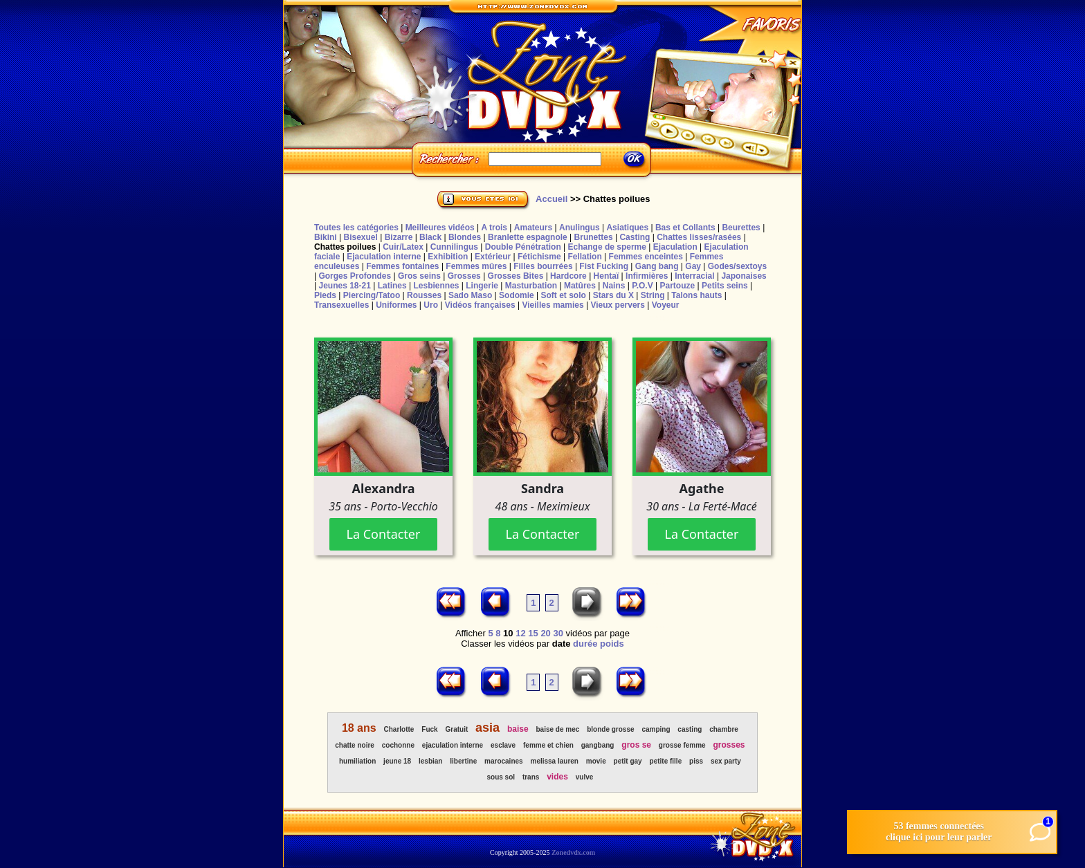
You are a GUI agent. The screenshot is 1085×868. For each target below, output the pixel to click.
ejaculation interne (452, 745)
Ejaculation (675, 247)
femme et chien (548, 745)
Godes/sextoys (737, 266)
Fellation (584, 256)
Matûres (580, 285)
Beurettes (741, 227)
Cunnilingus (454, 247)
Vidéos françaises (480, 305)
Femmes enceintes (646, 256)
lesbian (430, 761)
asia (487, 728)
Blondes (464, 237)
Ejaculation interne (384, 256)
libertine (463, 761)
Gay (693, 266)
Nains (614, 285)
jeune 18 (397, 761)
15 (533, 633)
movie (596, 761)
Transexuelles (341, 305)
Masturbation (531, 285)
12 (520, 633)
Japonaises (743, 276)
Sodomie (516, 295)
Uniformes (396, 305)
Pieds (325, 295)
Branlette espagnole (527, 237)
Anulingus (579, 227)
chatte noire (354, 745)
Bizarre (399, 237)
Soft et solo (563, 295)
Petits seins (725, 285)
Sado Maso (470, 295)
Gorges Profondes (354, 276)
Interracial (694, 276)
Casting (634, 237)
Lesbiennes (436, 285)
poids (612, 643)
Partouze (677, 285)
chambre (723, 729)
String (653, 295)
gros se (636, 745)
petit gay (628, 761)
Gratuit (456, 729)
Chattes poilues (345, 247)
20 (545, 633)
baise (518, 729)
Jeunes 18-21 (344, 285)
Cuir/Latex (403, 247)
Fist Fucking (603, 266)
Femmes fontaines (402, 266)
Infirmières (647, 276)
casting (689, 729)
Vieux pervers (617, 305)
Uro (430, 305)
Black (430, 237)
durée (585, 643)
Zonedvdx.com (573, 852)
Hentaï (606, 276)
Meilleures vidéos (440, 227)
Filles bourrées (542, 266)
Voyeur (666, 305)
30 (558, 633)
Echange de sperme (607, 247)
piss (696, 761)
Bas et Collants (685, 227)
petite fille (666, 761)
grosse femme (682, 745)
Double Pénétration (523, 247)
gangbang (597, 745)
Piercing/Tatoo (371, 295)
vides (557, 777)
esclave (503, 745)
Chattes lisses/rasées (699, 237)
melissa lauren (554, 761)
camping (655, 729)
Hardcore (568, 276)
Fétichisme (539, 256)
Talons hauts (696, 295)
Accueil (551, 199)
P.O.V (642, 285)
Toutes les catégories (356, 227)
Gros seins (419, 276)
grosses (729, 745)
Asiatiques (627, 227)
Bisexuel (360, 237)
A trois (494, 227)
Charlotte (399, 729)
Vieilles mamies (552, 305)
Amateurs (533, 227)
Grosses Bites (516, 276)
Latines (392, 285)
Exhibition (448, 256)
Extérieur (493, 256)
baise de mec (558, 729)
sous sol (500, 777)
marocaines (503, 761)
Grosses (464, 276)
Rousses (424, 295)
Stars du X (613, 295)
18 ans (359, 728)
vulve (585, 777)
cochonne (398, 745)
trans (530, 777)
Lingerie (482, 285)
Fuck (429, 729)
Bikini (325, 237)
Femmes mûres (476, 266)
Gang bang (657, 266)
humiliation (357, 761)
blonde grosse (610, 729)
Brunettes (593, 237)
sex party (726, 761)
